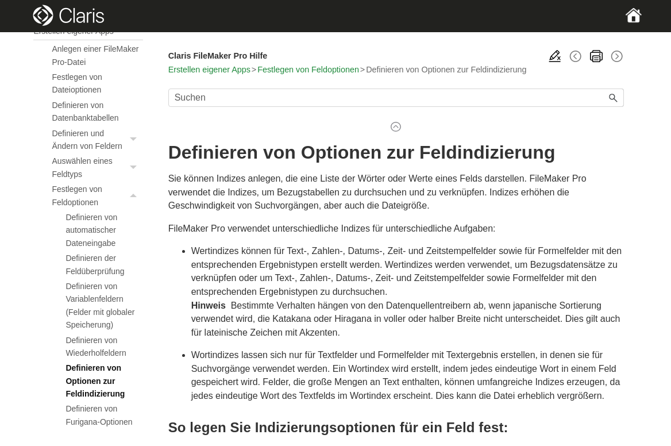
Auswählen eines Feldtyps (97, 167)
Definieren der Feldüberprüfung (94, 264)
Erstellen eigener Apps (209, 69)
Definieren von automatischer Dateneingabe (91, 230)
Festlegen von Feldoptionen (97, 196)
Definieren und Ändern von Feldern (97, 140)
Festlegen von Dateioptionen (77, 83)
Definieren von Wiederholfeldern (95, 346)
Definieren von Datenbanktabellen (85, 111)
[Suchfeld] (396, 98)
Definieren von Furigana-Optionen (98, 415)
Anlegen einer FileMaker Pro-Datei (95, 55)
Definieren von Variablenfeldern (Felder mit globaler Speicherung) (99, 305)
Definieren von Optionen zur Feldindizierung (95, 380)
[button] (135, 140)
